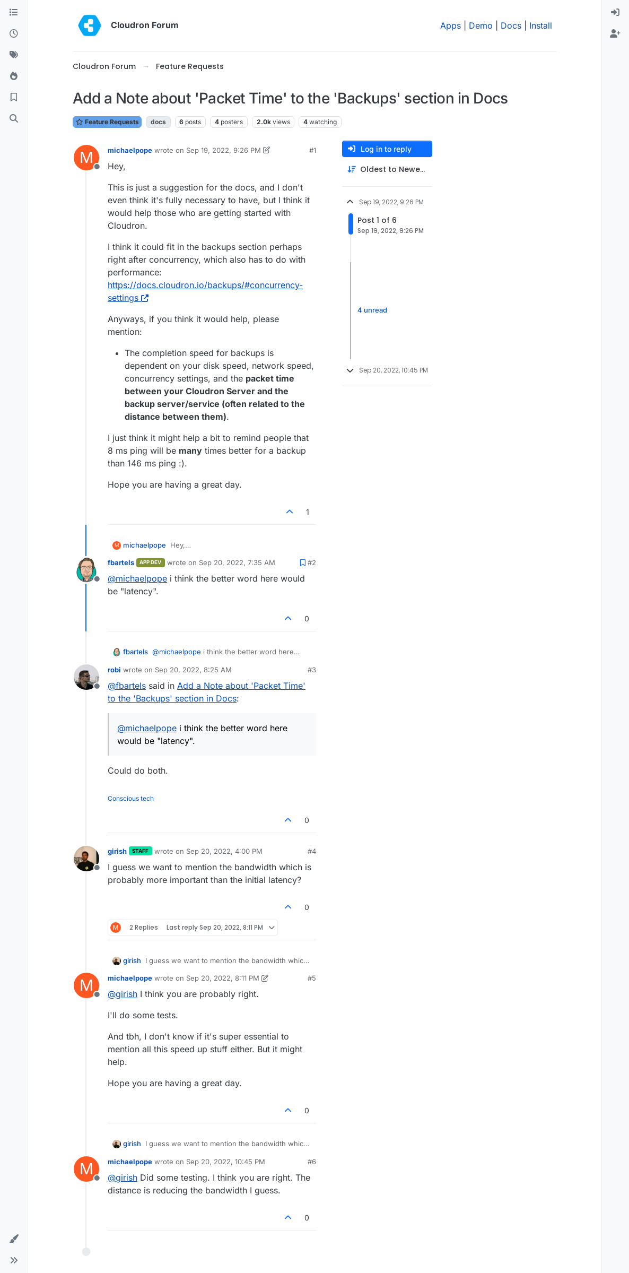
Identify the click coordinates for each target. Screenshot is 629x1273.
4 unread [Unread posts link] (372, 310)
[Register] (615, 33)
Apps (450, 25)
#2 (312, 562)
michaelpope (130, 150)
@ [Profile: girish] (122, 994)
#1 (312, 150)
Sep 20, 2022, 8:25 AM (193, 669)
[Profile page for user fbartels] (86, 570)
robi (114, 669)
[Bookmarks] (13, 97)
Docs (511, 25)
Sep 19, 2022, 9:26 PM (223, 150)
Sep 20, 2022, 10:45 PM (225, 1161)
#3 (312, 669)
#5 (312, 978)
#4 (312, 851)
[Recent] (13, 33)
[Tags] (13, 55)
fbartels (121, 562)
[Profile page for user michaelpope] (86, 157)
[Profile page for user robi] (86, 677)
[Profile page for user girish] (86, 858)
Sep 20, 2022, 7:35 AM (237, 562)
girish (117, 851)
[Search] (13, 118)
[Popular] (13, 76)
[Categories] (13, 12)
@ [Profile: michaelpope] (137, 578)
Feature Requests (107, 122)
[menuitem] (615, 12)
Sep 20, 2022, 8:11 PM (222, 978)
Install (540, 25)
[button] (13, 1239)
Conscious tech (131, 798)
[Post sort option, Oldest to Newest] (387, 169)
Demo (481, 25)
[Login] (615, 12)
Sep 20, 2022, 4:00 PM (224, 851)
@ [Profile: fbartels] (127, 685)
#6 (312, 1161)
